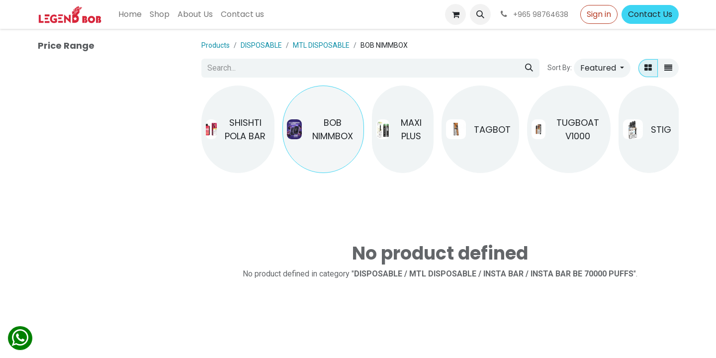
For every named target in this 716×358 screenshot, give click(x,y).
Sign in (599, 14)
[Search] (529, 68)
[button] (480, 14)
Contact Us (650, 14)
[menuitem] (130, 14)
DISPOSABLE (261, 45)
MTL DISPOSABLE (321, 45)
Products (215, 45)
